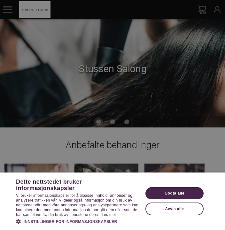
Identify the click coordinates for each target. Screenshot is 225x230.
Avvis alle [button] (174, 209)
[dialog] (112, 115)
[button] (77, 221)
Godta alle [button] (174, 193)
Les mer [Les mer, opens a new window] (109, 214)
